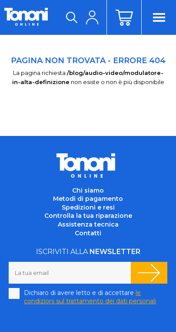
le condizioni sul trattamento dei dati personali (90, 297)
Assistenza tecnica (88, 224)
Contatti (88, 233)
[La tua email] (70, 273)
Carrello (123, 17)
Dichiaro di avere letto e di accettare (90, 297)
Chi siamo (88, 190)
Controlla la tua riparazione (88, 216)
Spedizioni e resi (88, 207)
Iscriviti (149, 273)
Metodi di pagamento (88, 199)
